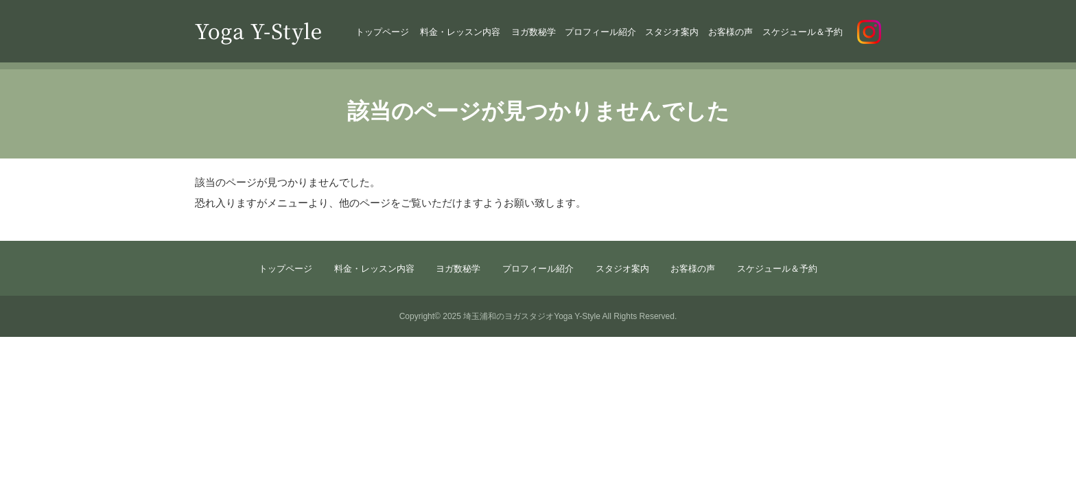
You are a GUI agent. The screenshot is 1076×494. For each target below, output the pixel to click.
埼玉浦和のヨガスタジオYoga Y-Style (531, 316)
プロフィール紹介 (600, 32)
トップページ (382, 32)
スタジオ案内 (672, 32)
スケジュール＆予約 (802, 32)
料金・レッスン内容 (460, 32)
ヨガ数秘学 (533, 32)
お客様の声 (730, 32)
